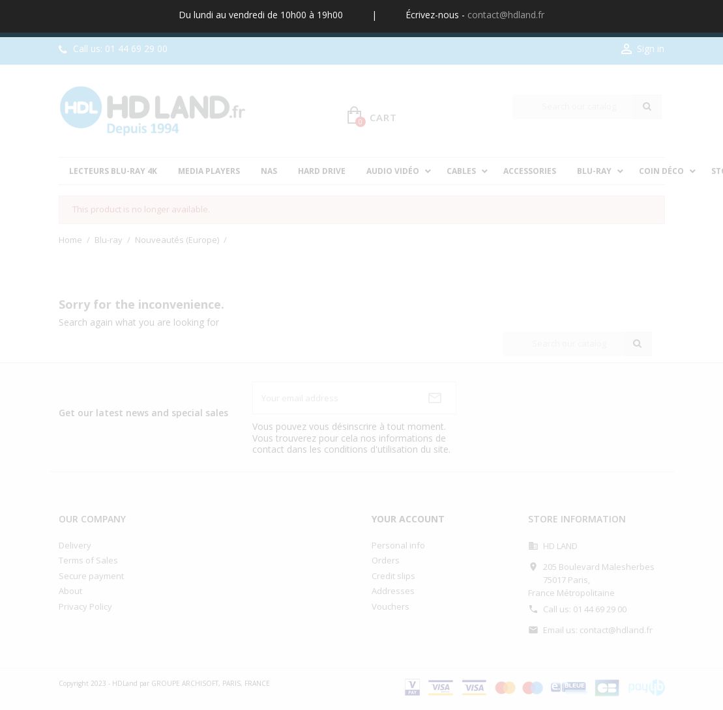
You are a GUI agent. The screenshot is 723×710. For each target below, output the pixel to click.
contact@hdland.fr (505, 14)
